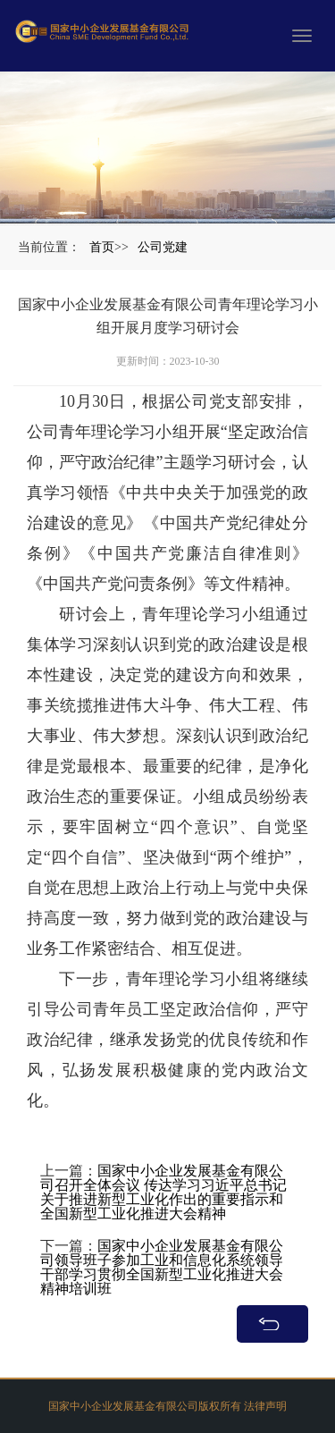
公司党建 (163, 247)
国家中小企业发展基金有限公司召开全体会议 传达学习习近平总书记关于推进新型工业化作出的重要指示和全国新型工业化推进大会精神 (163, 1214)
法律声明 (265, 1413)
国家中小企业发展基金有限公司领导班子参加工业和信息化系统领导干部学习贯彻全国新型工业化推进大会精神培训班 (161, 1289)
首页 (101, 247)
